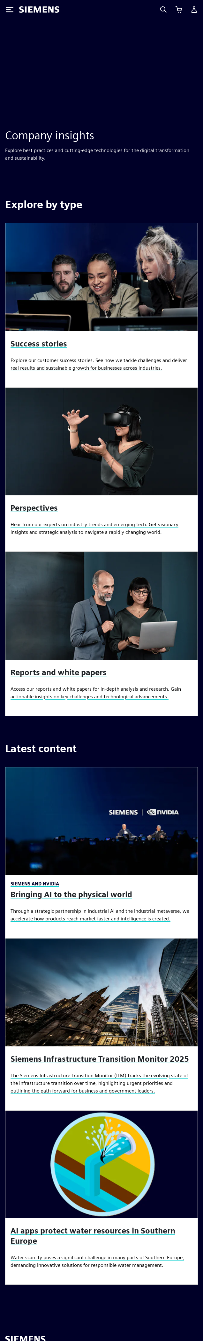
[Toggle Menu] (9, 9)
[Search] (163, 9)
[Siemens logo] (39, 9)
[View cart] (178, 9)
